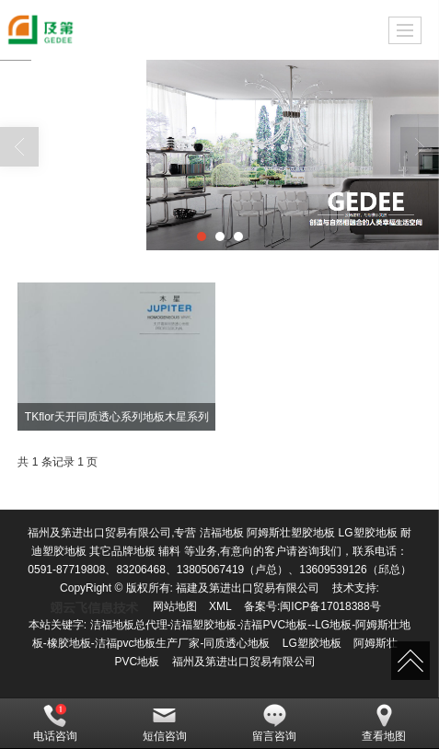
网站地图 (175, 606)
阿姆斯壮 (375, 643)
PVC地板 (136, 661)
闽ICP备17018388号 (330, 606)
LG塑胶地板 (312, 643)
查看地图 (384, 723)
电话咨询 (55, 723)
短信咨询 (165, 723)
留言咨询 (274, 723)
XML (220, 606)
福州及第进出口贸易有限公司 (244, 661)
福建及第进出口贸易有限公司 (247, 588)
